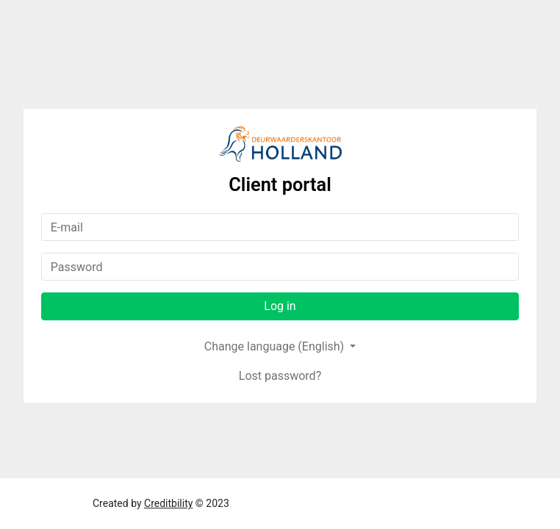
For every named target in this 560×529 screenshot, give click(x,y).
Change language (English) (275, 346)
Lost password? (280, 376)
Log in (279, 306)
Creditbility (168, 503)
